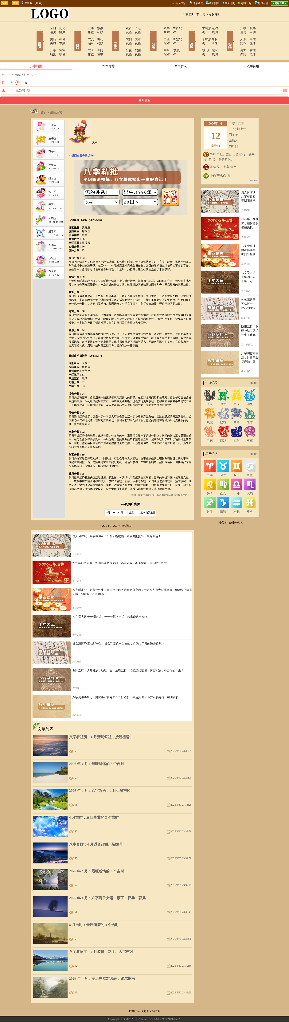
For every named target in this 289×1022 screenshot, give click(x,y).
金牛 (223, 463)
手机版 (26, 3)
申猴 (210, 428)
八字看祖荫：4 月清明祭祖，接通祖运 (99, 725)
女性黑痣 (250, 42)
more (253, 370)
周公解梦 (60, 28)
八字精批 (45, 42)
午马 (236, 410)
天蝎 (250, 481)
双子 (236, 463)
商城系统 (263, 3)
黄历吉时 (45, 35)
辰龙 (210, 410)
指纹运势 (235, 28)
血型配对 (174, 35)
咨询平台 (245, 3)
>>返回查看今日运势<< (82, 143)
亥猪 (250, 428)
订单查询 (198, 3)
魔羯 (223, 499)
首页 (44, 100)
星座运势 (56, 100)
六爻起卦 (83, 35)
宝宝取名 (60, 42)
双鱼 (250, 499)
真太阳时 (230, 3)
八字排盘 (83, 28)
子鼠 (210, 392)
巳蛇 (223, 410)
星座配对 (159, 35)
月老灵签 (136, 28)
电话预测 (212, 28)
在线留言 (115, 1013)
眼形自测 (250, 28)
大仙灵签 (121, 35)
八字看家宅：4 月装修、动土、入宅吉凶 (101, 940)
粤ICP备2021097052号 (168, 1007)
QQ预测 (196, 42)
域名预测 (212, 42)
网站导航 (127, 1013)
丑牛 (223, 392)
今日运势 (45, 28)
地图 (187, 1013)
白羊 (210, 463)
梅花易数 (98, 35)
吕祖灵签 (121, 42)
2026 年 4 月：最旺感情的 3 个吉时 (96, 859)
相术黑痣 (224, 36)
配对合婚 (148, 36)
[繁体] (38, 3)
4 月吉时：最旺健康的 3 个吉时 (94, 913)
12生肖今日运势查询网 (146, 1013)
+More (253, 168)
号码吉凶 (186, 36)
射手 (210, 499)
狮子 (210, 481)
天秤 (236, 481)
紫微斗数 (98, 28)
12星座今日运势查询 (172, 1013)
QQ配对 (173, 42)
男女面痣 (235, 42)
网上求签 (110, 36)
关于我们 (104, 1013)
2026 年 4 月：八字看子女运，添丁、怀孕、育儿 (107, 886)
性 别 (8, 70)
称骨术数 (60, 35)
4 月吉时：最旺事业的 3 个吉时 (94, 805)
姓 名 (8, 62)
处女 (223, 481)
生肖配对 (174, 28)
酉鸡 (223, 428)
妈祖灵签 (136, 42)
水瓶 (236, 499)
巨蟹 (250, 463)
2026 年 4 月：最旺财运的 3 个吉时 (96, 752)
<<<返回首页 (179, 3)
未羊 (250, 410)
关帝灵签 (136, 35)
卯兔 (250, 392)
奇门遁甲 (98, 42)
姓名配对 (159, 42)
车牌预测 (197, 35)
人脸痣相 (235, 35)
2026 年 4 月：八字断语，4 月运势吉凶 (100, 779)
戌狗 (236, 428)
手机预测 (197, 28)
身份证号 (212, 35)
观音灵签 (121, 28)
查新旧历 (214, 3)
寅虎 (236, 392)
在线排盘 (72, 36)
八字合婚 (159, 28)
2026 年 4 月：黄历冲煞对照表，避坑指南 (102, 967)
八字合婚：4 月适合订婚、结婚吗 (95, 832)
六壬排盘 (83, 42)
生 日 (8, 78)
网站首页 (34, 36)
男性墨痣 (250, 35)
